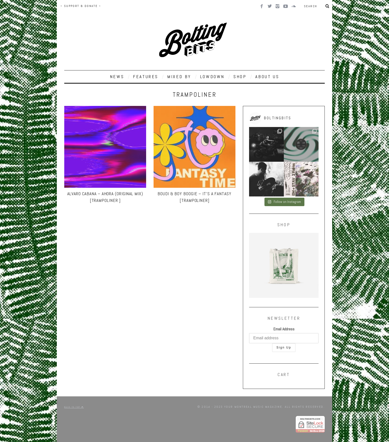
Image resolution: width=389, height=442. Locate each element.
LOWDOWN (212, 76)
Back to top (74, 407)
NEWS (117, 76)
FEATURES (145, 76)
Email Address (283, 329)
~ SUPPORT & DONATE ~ (81, 6)
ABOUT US (267, 76)
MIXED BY (179, 76)
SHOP (239, 76)
